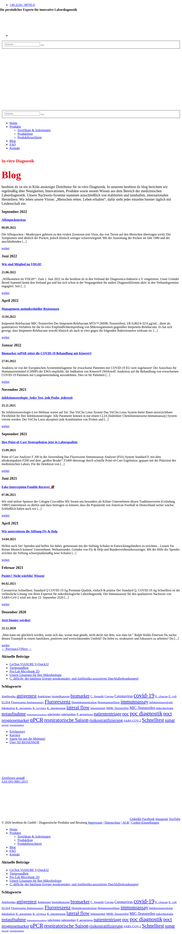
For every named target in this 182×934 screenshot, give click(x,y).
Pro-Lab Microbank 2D (24, 671)
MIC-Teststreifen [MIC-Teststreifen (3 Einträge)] (142, 708)
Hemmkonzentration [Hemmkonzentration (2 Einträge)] (84, 702)
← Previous (9, 649)
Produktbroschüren (30, 137)
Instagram (161, 819)
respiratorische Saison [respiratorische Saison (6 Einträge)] (66, 720)
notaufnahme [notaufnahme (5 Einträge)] (14, 713)
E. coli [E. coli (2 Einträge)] (173, 696)
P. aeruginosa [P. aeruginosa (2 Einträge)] (85, 714)
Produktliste (25, 133)
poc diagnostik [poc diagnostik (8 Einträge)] (146, 713)
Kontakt (15, 148)
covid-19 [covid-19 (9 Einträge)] (144, 695)
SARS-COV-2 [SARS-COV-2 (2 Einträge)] (132, 720)
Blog (13, 141)
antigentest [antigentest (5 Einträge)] (26, 695)
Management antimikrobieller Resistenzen (30, 309)
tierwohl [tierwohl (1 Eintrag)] (5, 725)
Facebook (148, 819)
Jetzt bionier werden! (16, 620)
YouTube (174, 819)
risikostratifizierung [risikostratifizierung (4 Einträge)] (106, 720)
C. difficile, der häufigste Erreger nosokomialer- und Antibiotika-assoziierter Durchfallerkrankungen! (74, 678)
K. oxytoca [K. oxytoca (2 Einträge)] (39, 708)
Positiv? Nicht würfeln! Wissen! (23, 575)
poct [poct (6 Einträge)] (167, 713)
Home (13, 123)
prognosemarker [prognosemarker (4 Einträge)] (15, 720)
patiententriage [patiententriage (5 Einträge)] (107, 713)
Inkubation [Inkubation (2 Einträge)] (8, 708)
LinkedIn (135, 819)
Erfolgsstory (17, 731)
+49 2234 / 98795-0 (22, 5)
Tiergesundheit (19, 667)
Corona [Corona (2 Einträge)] (109, 696)
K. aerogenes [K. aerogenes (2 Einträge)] (24, 708)
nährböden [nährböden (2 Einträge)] (53, 714)
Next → (27, 649)
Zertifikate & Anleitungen (34, 130)
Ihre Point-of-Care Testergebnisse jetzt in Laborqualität (39, 442)
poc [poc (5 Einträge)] (125, 713)
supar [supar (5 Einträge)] (170, 720)
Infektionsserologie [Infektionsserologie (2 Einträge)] (161, 702)
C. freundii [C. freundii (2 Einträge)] (97, 696)
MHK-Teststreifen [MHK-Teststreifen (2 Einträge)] (117, 708)
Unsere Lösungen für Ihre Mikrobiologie (36, 675)
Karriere (15, 735)
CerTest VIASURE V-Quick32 (29, 664)
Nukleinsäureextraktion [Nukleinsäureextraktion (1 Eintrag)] (37, 714)
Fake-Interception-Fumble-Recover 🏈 (28, 487)
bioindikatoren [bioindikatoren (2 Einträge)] (61, 696)
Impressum (95, 822)
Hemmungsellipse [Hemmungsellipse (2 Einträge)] (109, 702)
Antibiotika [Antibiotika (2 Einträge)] (9, 696)
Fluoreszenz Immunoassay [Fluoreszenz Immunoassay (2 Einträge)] (27, 702)
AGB (125, 822)
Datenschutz (112, 822)
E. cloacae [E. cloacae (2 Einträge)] (161, 696)
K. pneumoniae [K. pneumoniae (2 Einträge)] (56, 708)
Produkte (15, 126)
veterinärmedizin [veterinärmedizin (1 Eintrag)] (17, 725)
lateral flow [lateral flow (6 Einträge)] (78, 707)
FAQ (13, 144)
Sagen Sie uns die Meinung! (27, 738)
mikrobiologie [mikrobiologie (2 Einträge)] (164, 708)
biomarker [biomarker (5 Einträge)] (80, 695)
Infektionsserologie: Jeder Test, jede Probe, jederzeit (37, 397)
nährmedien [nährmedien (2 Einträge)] (68, 714)
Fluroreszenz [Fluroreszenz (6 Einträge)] (58, 701)
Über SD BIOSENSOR (24, 742)
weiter (6, 248)
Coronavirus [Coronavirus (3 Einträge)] (123, 696)
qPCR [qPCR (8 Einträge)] (36, 720)
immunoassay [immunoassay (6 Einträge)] (134, 701)
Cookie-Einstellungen (145, 822)
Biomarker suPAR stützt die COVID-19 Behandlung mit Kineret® (47, 353)
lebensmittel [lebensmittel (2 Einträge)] (98, 708)
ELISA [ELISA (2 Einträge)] (6, 702)
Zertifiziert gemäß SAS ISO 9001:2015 (15, 779)
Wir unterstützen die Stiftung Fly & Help (30, 531)
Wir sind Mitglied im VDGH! (21, 264)
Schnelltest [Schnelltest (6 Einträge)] (153, 720)
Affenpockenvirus (14, 219)
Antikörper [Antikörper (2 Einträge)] (44, 696)
